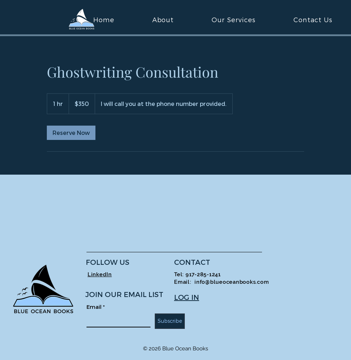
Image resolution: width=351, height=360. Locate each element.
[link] (71, 133)
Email (95, 307)
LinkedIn (100, 274)
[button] (233, 19)
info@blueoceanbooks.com (231, 282)
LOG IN (186, 297)
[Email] (116, 320)
